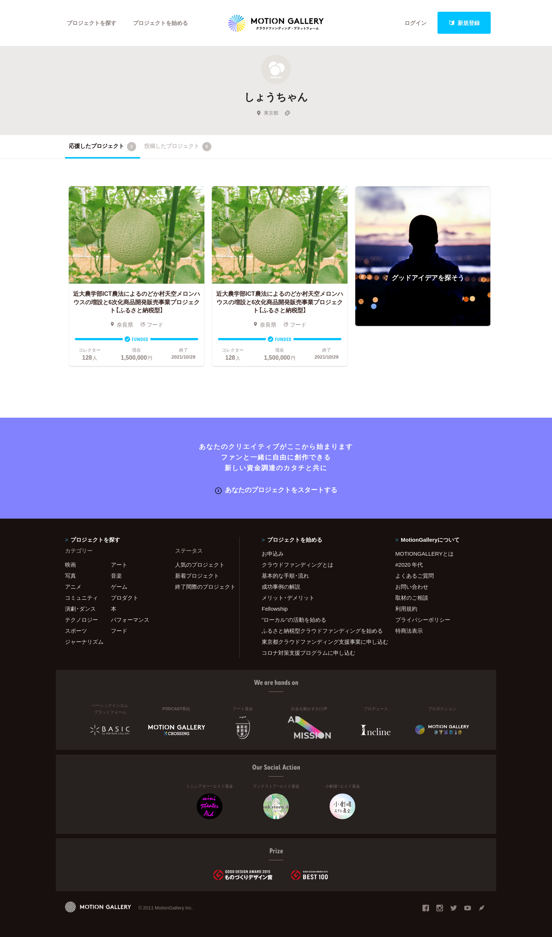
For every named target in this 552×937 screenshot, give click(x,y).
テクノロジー (81, 619)
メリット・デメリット (288, 597)
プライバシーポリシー (422, 619)
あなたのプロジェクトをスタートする (276, 489)
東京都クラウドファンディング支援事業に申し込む (319, 642)
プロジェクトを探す (91, 23)
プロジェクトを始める (160, 23)
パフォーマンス (130, 619)
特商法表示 (409, 631)
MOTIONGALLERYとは (424, 553)
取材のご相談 (411, 597)
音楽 (116, 575)
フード (119, 631)
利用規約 (406, 608)
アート (119, 564)
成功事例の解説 (281, 586)
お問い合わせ (411, 586)
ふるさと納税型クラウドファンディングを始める (319, 631)
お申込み (273, 553)
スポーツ (76, 631)
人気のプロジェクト (200, 564)
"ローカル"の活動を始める (294, 619)
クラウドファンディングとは (297, 564)
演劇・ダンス (80, 608)
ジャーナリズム (84, 642)
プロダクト (124, 597)
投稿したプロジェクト (177, 146)
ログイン (415, 23)
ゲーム (119, 586)
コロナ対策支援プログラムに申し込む (308, 653)
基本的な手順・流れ (285, 575)
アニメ (73, 586)
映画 (70, 564)
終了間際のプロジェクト (202, 586)
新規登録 (464, 23)
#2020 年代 (409, 564)
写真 (70, 575)
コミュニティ (81, 597)
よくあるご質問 (414, 575)
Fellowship (275, 608)
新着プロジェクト (197, 575)
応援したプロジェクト (102, 146)
